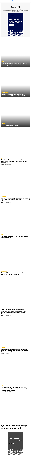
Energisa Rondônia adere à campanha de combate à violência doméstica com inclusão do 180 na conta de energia (15, 350)
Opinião (3, 123)
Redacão (2, 164)
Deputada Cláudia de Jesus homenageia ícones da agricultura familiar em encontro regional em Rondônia (14, 388)
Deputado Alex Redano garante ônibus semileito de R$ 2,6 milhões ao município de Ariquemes (14, 161)
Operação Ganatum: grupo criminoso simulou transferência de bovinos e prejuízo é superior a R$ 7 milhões (15, 199)
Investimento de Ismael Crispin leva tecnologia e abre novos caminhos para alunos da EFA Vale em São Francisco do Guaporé (13, 312)
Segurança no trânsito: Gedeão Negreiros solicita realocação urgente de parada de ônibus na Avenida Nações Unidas (14, 427)
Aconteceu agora (5, 92)
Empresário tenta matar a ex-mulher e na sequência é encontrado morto (14, 273)
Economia (3, 347)
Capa (2, 158)
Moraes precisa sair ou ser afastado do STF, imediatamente (14, 236)
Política (2, 385)
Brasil (3, 61)
